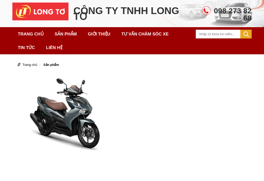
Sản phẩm (51, 65)
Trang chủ (29, 65)
